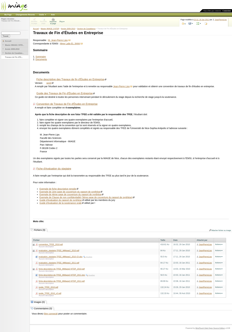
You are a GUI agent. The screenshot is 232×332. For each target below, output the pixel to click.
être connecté (51, 313)
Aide (53, 15)
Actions (218, 244)
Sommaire (41, 56)
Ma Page (8, 15)
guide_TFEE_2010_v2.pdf (50, 293)
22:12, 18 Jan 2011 (201, 20)
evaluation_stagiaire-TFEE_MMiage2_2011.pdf (59, 263)
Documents (41, 59)
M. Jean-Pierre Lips (58, 40)
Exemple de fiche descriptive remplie (57, 189)
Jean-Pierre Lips (121, 86)
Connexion (226, 11)
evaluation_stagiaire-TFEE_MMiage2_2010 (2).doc (60, 257)
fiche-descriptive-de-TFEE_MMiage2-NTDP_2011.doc (62, 275)
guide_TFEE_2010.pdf (48, 287)
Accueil (36, 29)
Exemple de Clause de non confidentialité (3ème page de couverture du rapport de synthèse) (85, 197)
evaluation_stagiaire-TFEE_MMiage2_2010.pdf (59, 250)
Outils (41, 15)
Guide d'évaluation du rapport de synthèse (60, 200)
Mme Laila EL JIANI (70, 43)
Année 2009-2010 (68, 29)
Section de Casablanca (86, 29)
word (48, 83)
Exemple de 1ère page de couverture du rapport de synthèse (69, 191)
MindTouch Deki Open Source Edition (210, 328)
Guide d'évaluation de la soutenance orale (60, 203)
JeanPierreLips (221, 20)
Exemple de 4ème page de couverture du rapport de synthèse (70, 194)
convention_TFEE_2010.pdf (51, 244)
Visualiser (89, 257)
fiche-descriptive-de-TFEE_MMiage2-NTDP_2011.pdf (62, 281)
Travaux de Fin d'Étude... (11, 21)
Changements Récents (25, 15)
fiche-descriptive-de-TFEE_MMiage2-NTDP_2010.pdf (62, 269)
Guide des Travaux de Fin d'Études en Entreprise (64, 93)
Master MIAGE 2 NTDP (50, 29)
